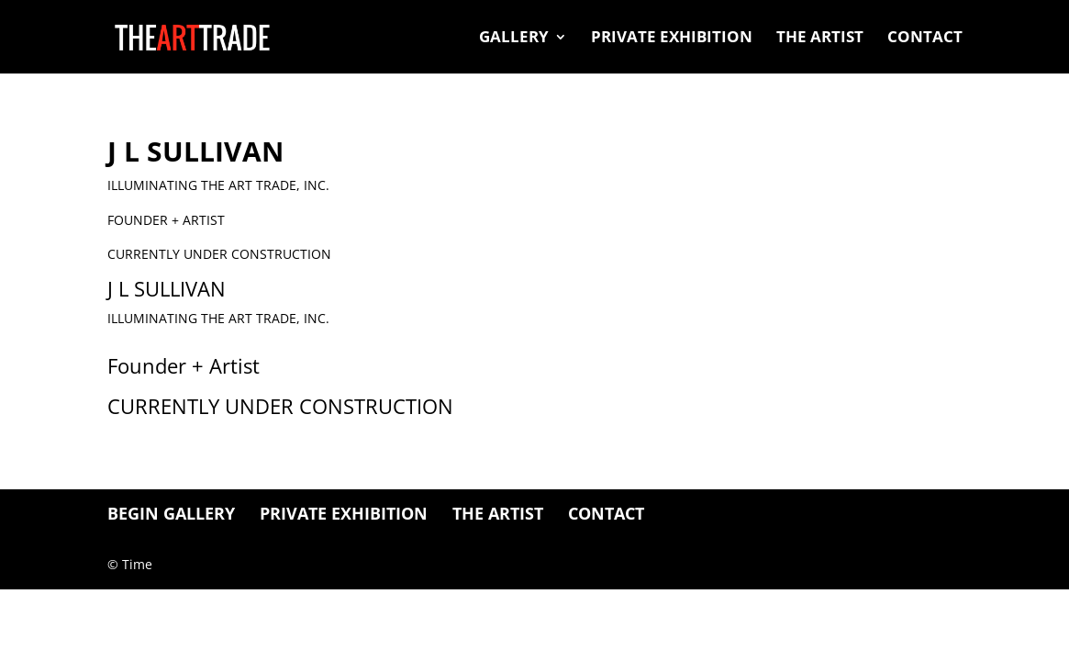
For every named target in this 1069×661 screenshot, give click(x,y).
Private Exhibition (671, 38)
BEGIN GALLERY (171, 513)
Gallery (514, 38)
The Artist (819, 38)
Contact (925, 38)
